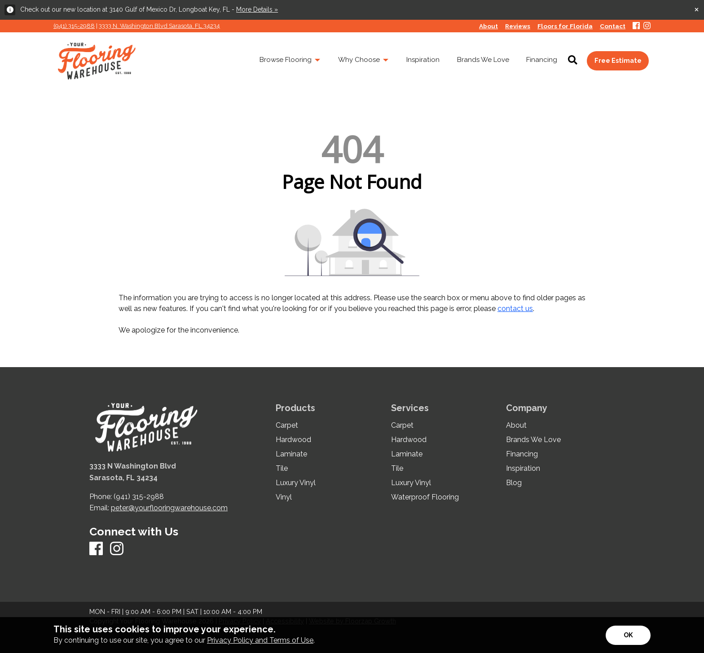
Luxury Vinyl (296, 482)
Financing (522, 454)
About (516, 425)
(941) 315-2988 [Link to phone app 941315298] (74, 25)
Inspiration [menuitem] (423, 60)
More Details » (257, 9)
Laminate (291, 454)
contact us (515, 308)
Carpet (287, 425)
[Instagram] (647, 26)
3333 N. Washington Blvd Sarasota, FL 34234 (159, 25)
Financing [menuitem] (541, 60)
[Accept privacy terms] (628, 635)
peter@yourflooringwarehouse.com (169, 508)
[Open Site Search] (573, 60)
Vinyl (284, 497)
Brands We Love (533, 439)
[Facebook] (636, 26)
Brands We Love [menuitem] (483, 60)
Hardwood (293, 439)
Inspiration (523, 468)
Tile (282, 468)
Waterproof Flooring (425, 497)
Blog (514, 482)
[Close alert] (696, 9)
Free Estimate (618, 60)
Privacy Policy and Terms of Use (260, 640)
